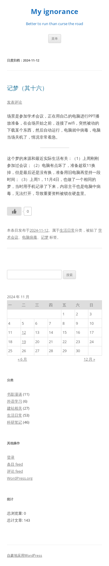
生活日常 (67, 230)
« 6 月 (22, 359)
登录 (11, 457)
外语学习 (14, 401)
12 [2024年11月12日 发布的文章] (24, 332)
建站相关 (14, 408)
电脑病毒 (29, 237)
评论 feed (15, 471)
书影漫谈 (14, 394)
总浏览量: (15, 513)
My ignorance (54, 11)
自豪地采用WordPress (24, 555)
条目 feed (15, 464)
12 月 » (89, 359)
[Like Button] (14, 211)
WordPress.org (20, 478)
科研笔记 (14, 422)
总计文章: (15, 520)
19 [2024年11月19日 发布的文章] (24, 341)
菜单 (54, 38)
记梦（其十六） (27, 88)
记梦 (45, 237)
